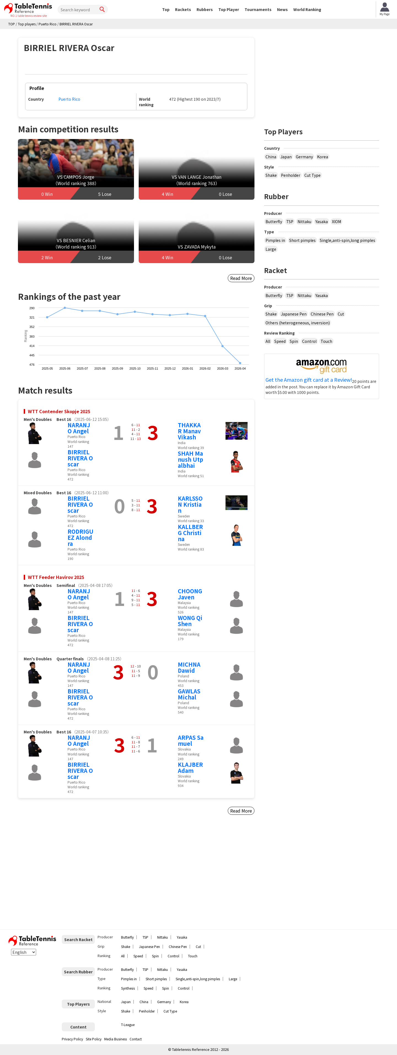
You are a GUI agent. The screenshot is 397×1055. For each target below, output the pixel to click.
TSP (289, 221)
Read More (241, 278)
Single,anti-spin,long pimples (347, 240)
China (270, 156)
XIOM (336, 221)
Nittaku (304, 221)
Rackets (183, 9)
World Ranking (307, 9)
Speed (280, 341)
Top (166, 9)
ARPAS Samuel (190, 740)
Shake (271, 175)
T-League (128, 1024)
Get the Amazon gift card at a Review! (308, 380)
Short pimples (302, 240)
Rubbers (205, 9)
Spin (294, 341)
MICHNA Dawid (189, 667)
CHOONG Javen (190, 594)
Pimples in (275, 240)
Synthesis (128, 988)
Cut (341, 314)
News (282, 9)
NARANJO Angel (79, 428)
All (267, 341)
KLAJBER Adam (190, 767)
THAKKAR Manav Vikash (189, 431)
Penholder (290, 175)
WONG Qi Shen (190, 621)
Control (309, 341)
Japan (286, 156)
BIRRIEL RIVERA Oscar (80, 458)
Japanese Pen (294, 314)
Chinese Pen (322, 314)
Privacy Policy (72, 1039)
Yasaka (321, 221)
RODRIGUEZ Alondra (80, 537)
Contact (136, 1039)
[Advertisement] (65, 874)
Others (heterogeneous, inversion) (297, 322)
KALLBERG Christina (190, 533)
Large (270, 249)
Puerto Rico (69, 99)
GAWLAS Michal (189, 694)
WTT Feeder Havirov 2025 (56, 577)
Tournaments (258, 9)
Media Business (115, 1039)
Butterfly (273, 221)
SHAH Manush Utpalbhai (190, 459)
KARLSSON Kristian (190, 504)
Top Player (228, 9)
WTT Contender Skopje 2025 (59, 411)
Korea (322, 156)
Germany (304, 156)
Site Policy (93, 1039)
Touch (326, 341)
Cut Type (312, 175)
